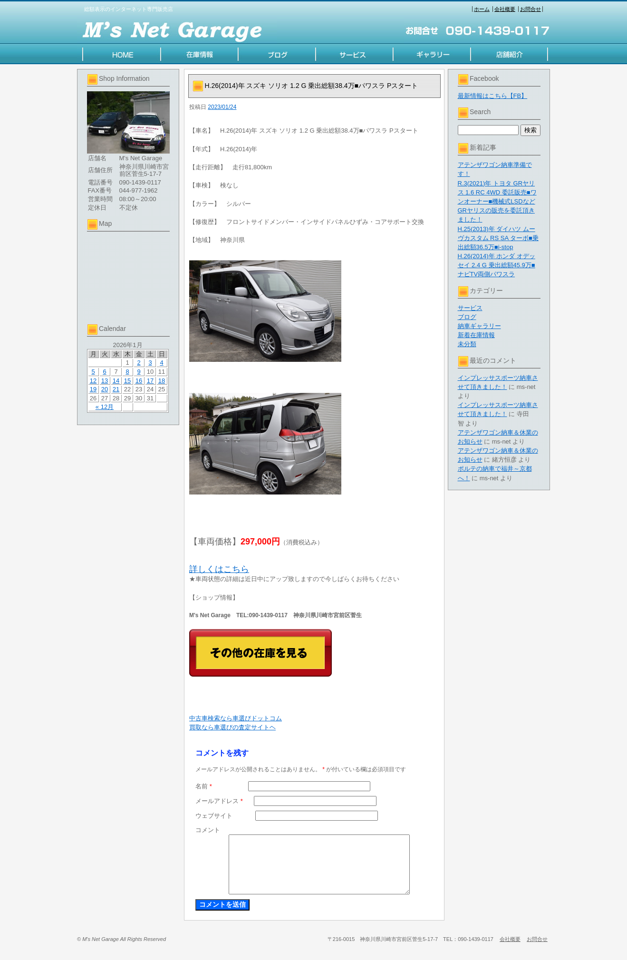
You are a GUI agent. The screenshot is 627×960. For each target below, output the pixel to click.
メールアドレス (219, 801)
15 (127, 380)
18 (161, 380)
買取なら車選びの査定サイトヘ (232, 727)
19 (93, 389)
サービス (470, 307)
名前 (203, 786)
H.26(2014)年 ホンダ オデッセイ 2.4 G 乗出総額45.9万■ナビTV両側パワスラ (496, 265)
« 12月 (105, 406)
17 (150, 380)
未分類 (467, 344)
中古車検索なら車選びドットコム (235, 718)
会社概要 (504, 9)
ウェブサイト (213, 815)
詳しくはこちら (219, 569)
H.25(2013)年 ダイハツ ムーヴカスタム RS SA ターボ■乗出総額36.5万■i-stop (498, 238)
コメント (207, 830)
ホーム (482, 9)
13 (104, 380)
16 (138, 380)
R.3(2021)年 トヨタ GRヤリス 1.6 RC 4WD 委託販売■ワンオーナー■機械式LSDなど (497, 192)
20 (104, 389)
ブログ (467, 316)
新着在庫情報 (476, 335)
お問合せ (530, 9)
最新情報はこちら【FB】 (493, 95)
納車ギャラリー (479, 326)
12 (93, 380)
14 (116, 380)
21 (116, 389)
